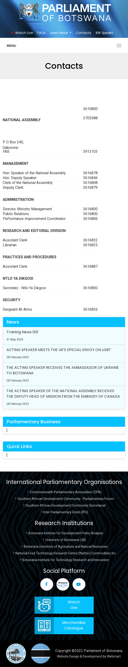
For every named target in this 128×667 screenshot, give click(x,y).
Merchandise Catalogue (73, 625)
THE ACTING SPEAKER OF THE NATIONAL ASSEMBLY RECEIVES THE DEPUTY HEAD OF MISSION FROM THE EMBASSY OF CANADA (63, 393)
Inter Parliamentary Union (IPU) (65, 512)
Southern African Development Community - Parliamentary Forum (65, 499)
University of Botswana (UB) (65, 540)
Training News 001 (22, 332)
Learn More (59, 32)
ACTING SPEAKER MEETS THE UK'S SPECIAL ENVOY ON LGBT (58, 349)
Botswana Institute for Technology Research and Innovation (65, 560)
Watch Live (24, 32)
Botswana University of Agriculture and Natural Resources (66, 546)
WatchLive (74, 604)
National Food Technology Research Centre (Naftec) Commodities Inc (65, 553)
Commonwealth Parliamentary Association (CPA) (66, 492)
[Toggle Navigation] (7, 430)
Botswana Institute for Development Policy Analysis (65, 533)
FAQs (42, 32)
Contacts (83, 32)
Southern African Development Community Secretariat (66, 505)
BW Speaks (104, 32)
